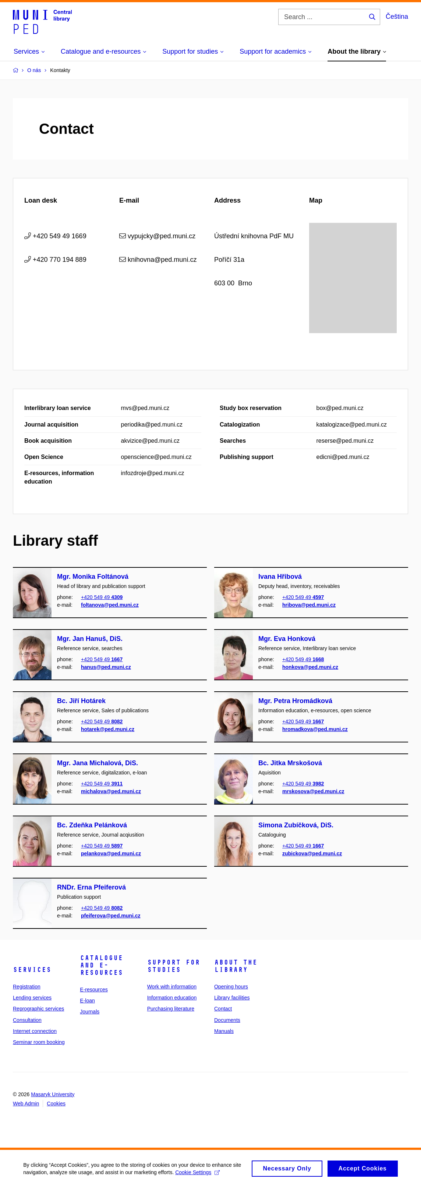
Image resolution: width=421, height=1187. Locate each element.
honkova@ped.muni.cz (310, 667)
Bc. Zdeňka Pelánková (92, 825)
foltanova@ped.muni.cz (110, 604)
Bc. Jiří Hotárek (81, 701)
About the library (235, 966)
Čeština (397, 16)
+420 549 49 (102, 597)
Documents (227, 1020)
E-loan (87, 1001)
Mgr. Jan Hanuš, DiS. (90, 638)
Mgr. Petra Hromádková (295, 701)
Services (32, 970)
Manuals (224, 1031)
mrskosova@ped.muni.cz (313, 791)
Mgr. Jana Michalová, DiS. (97, 763)
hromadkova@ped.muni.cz (315, 729)
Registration (26, 987)
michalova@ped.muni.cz (111, 791)
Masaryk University (52, 1094)
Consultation (27, 1020)
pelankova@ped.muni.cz (111, 853)
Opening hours (231, 987)
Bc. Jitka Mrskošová (290, 763)
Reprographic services (38, 1009)
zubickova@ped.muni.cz (312, 853)
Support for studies (173, 966)
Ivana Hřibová (280, 576)
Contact (223, 1009)
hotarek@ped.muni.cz (107, 729)
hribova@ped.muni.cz (309, 604)
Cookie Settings (209, 1174)
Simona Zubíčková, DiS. (295, 825)
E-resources (93, 989)
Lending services (32, 998)
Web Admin (26, 1103)
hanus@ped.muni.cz (106, 667)
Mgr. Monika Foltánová (92, 576)
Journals (89, 1012)
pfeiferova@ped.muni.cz (110, 915)
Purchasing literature (170, 1009)
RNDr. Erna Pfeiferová (91, 887)
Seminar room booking (39, 1042)
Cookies (56, 1103)
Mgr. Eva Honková (286, 638)
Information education (172, 998)
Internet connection (35, 1031)
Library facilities (232, 998)
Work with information (172, 987)
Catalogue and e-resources (101, 965)
